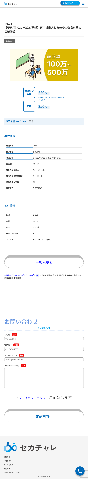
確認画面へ (44, 415)
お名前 (10, 334)
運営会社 (7, 468)
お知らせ (7, 457)
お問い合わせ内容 (15, 365)
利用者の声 (8, 461)
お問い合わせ (70, 3)
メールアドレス (14, 355)
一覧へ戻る (44, 261)
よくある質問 (8, 465)
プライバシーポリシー (33, 397)
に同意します (45, 397)
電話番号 (11, 344)
